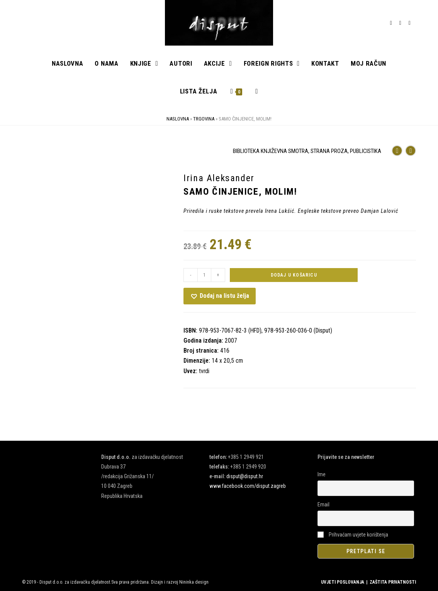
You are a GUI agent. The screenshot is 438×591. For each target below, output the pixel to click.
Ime (321, 474)
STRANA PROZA (329, 151)
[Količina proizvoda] (204, 275)
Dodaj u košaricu (294, 275)
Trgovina (203, 119)
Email (323, 504)
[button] (219, 296)
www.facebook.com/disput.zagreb (247, 486)
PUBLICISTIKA (365, 151)
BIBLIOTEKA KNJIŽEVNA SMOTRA (270, 151)
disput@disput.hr (244, 476)
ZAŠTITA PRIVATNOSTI (393, 582)
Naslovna (177, 119)
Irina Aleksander (219, 178)
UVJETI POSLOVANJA (342, 582)
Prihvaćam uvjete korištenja (352, 535)
